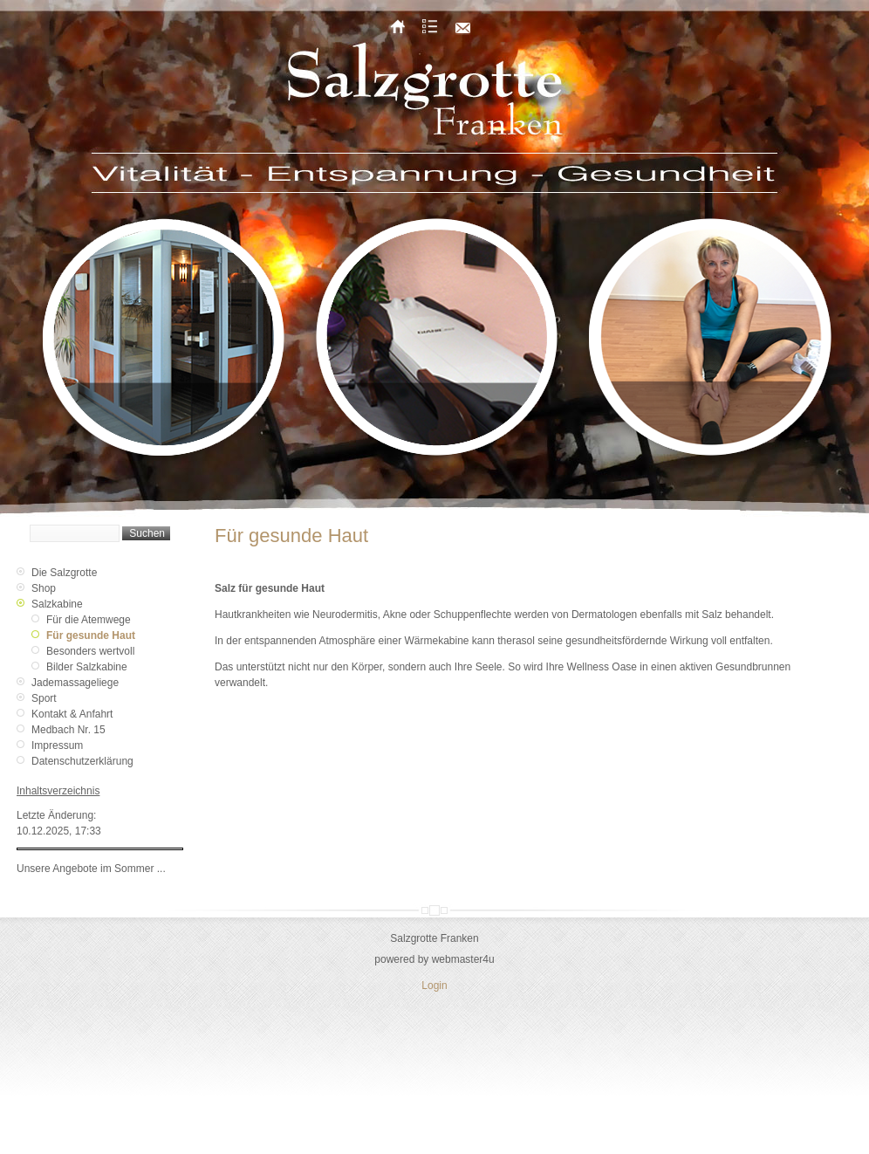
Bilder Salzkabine (86, 667)
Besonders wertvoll (90, 651)
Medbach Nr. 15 (68, 730)
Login (434, 985)
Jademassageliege (75, 683)
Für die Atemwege (88, 620)
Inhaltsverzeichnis (58, 791)
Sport (44, 698)
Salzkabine (57, 604)
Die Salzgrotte (64, 573)
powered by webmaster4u (434, 959)
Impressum (57, 745)
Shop (43, 588)
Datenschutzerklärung (82, 761)
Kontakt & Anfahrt (72, 714)
